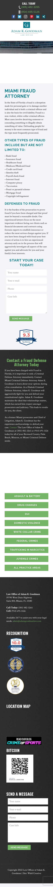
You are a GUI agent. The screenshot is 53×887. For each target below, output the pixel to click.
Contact (13, 427)
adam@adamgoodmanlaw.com (27, 621)
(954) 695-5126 (41, 430)
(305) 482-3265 (24, 430)
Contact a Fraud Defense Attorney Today (26, 362)
